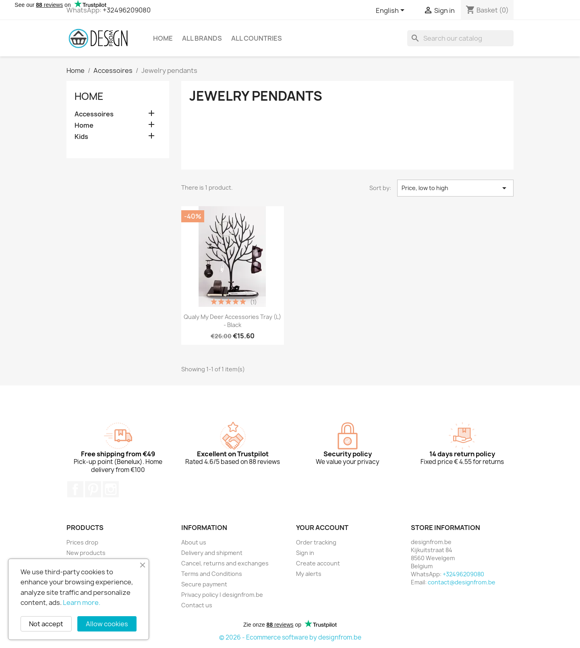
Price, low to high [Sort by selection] (455, 188)
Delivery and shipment (211, 553)
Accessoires (94, 114)
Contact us (196, 605)
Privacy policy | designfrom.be (222, 594)
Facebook (75, 489)
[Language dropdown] (391, 11)
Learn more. (81, 602)
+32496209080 (127, 10)
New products (86, 553)
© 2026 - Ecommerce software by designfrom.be (290, 637)
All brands (202, 38)
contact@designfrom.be (461, 582)
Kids (81, 136)
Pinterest (93, 489)
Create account (318, 563)
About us (193, 542)
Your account (322, 527)
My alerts (308, 574)
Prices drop (82, 542)
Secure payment (204, 584)
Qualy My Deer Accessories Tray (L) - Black (232, 321)
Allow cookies (107, 623)
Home (163, 38)
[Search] (460, 38)
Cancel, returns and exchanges (225, 563)
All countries (256, 38)
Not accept (46, 623)
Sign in (305, 553)
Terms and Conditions (211, 574)
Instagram (111, 489)
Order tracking (316, 542)
